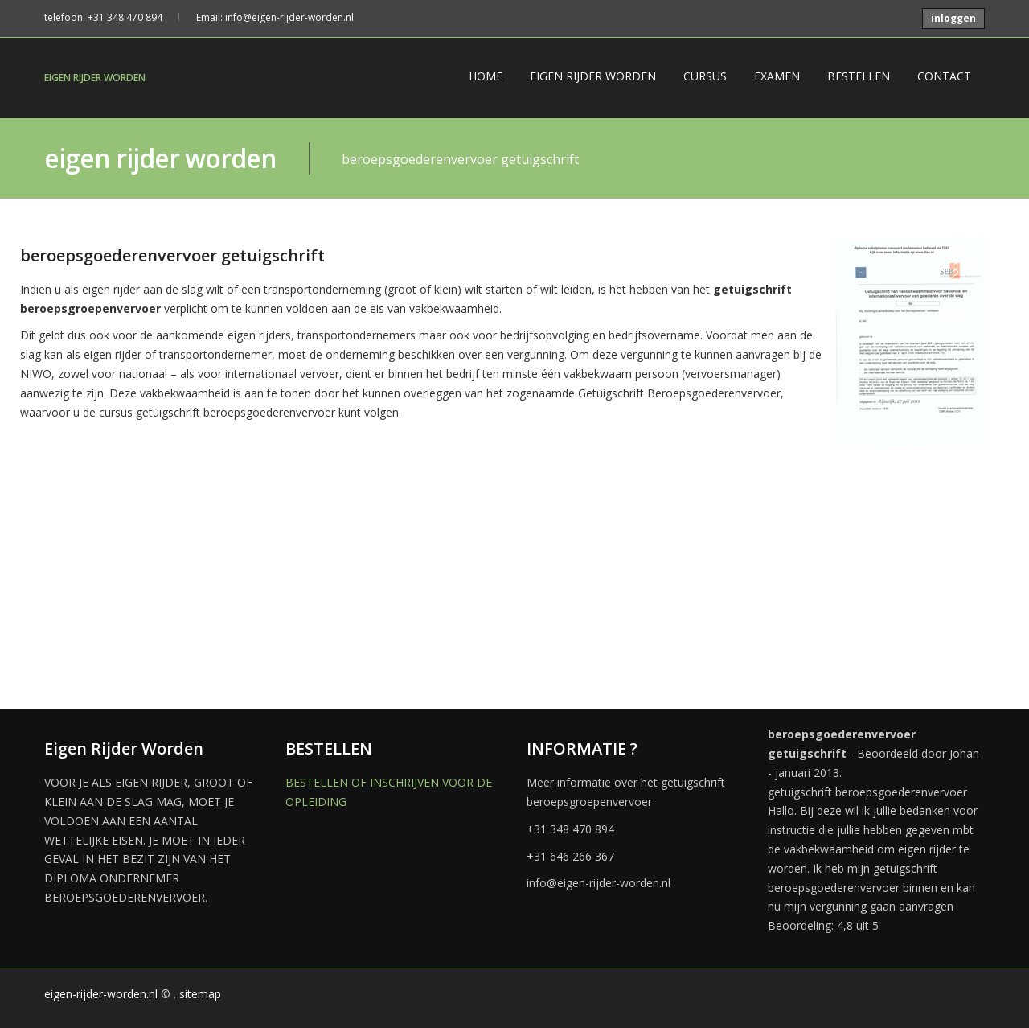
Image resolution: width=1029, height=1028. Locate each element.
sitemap (200, 993)
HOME (485, 76)
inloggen (953, 18)
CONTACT (944, 76)
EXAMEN (777, 76)
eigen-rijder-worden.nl (101, 993)
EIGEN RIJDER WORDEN (95, 77)
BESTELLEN (858, 76)
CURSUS (705, 76)
